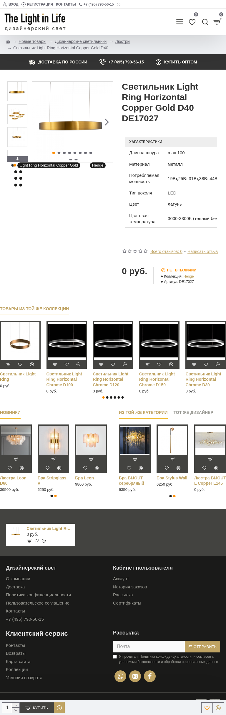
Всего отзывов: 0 (166, 251)
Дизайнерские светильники (81, 41)
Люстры (122, 41)
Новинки (10, 412)
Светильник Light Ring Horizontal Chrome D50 (64, 379)
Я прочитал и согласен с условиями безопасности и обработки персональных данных (166, 659)
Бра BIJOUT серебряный (131, 481)
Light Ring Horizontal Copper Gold (49, 165)
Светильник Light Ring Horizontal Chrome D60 (110, 379)
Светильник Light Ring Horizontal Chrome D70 (157, 379)
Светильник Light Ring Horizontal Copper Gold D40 (50, 528)
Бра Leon (84, 478)
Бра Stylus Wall (172, 478)
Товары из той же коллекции (34, 308)
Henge (97, 165)
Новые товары (32, 41)
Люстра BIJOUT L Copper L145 (210, 481)
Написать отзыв (202, 251)
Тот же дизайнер (193, 412)
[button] (107, 122)
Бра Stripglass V (52, 481)
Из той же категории (143, 412)
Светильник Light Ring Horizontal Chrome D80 (203, 379)
